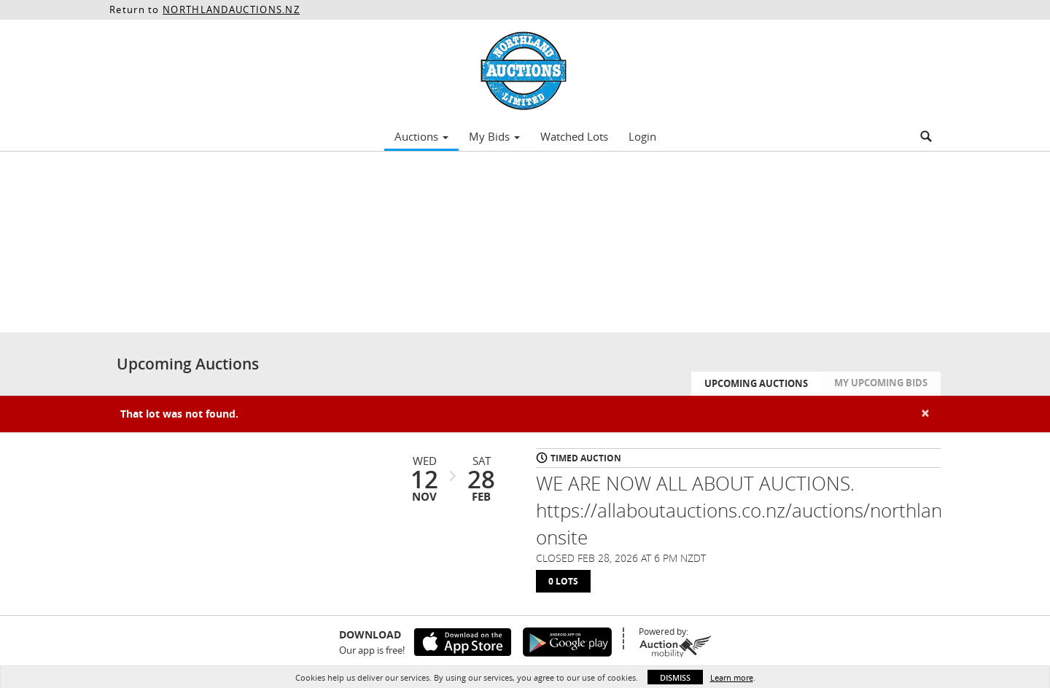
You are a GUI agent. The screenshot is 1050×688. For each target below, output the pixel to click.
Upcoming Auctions (756, 383)
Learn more (731, 677)
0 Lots (563, 581)
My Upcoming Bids (881, 382)
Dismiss (675, 677)
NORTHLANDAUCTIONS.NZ (231, 9)
